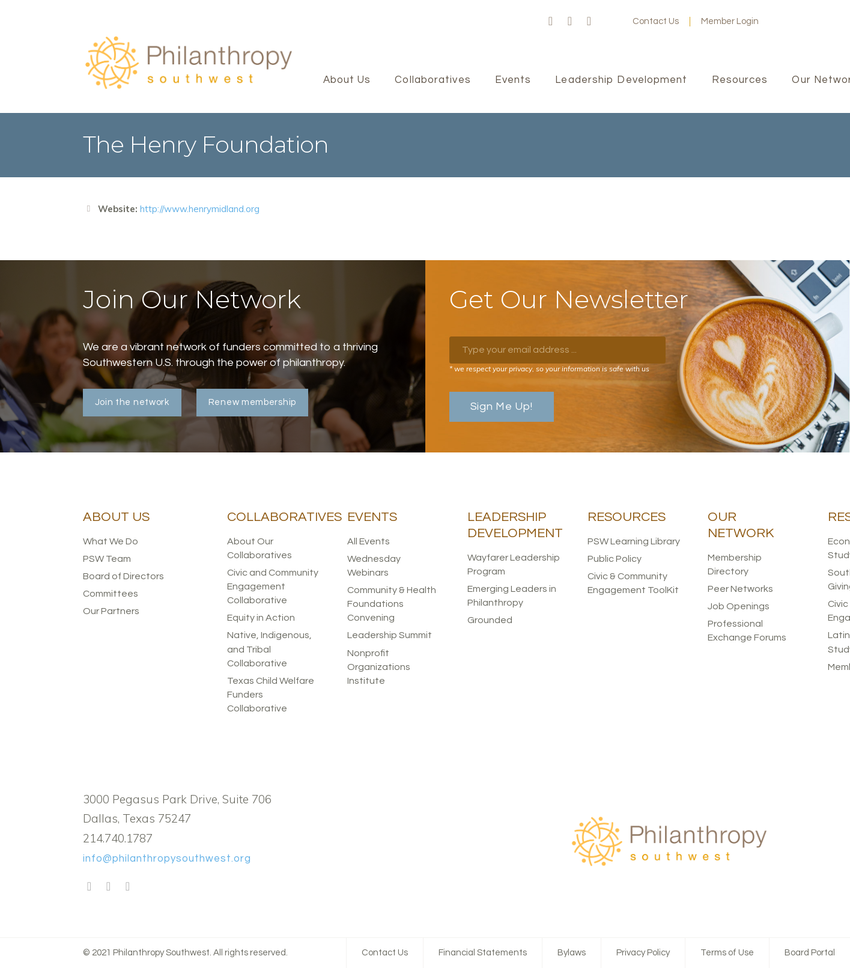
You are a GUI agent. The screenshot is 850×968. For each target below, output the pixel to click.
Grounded (489, 620)
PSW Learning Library (633, 541)
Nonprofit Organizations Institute (378, 667)
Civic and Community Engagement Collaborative (272, 586)
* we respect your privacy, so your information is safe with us (549, 368)
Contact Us (656, 21)
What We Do (110, 541)
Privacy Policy (643, 952)
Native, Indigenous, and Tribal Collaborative (269, 649)
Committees (110, 593)
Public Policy (614, 559)
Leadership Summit (389, 635)
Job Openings (739, 606)
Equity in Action (261, 618)
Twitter (570, 21)
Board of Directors (123, 576)
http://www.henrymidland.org (200, 209)
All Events (368, 541)
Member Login (730, 21)
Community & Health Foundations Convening (391, 604)
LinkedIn (589, 21)
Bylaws (571, 952)
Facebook (550, 21)
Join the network (132, 402)
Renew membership (252, 402)
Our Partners (111, 611)
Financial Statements (483, 952)
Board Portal (810, 952)
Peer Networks (740, 589)
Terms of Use (727, 952)
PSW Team (107, 559)
